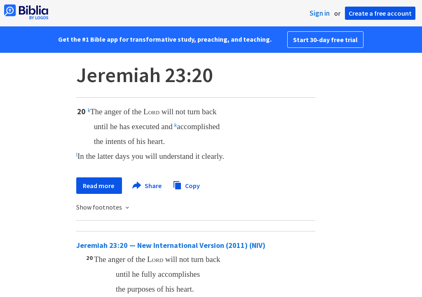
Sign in (319, 13)
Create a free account (380, 13)
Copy (186, 184)
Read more (99, 186)
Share (147, 186)
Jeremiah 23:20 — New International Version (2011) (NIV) (170, 245)
